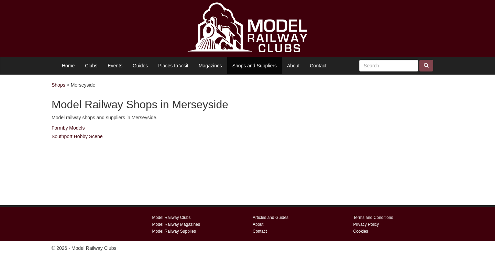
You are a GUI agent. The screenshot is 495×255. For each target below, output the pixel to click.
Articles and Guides (270, 217)
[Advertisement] (381, 140)
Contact (318, 65)
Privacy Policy (366, 224)
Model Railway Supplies (174, 231)
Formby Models (68, 128)
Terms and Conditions (373, 217)
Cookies (360, 231)
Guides (140, 65)
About (293, 65)
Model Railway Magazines (176, 224)
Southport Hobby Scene (77, 136)
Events (115, 65)
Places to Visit (173, 65)
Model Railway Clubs (171, 217)
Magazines (210, 65)
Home (68, 65)
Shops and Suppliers (254, 65)
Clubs (91, 65)
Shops (58, 85)
